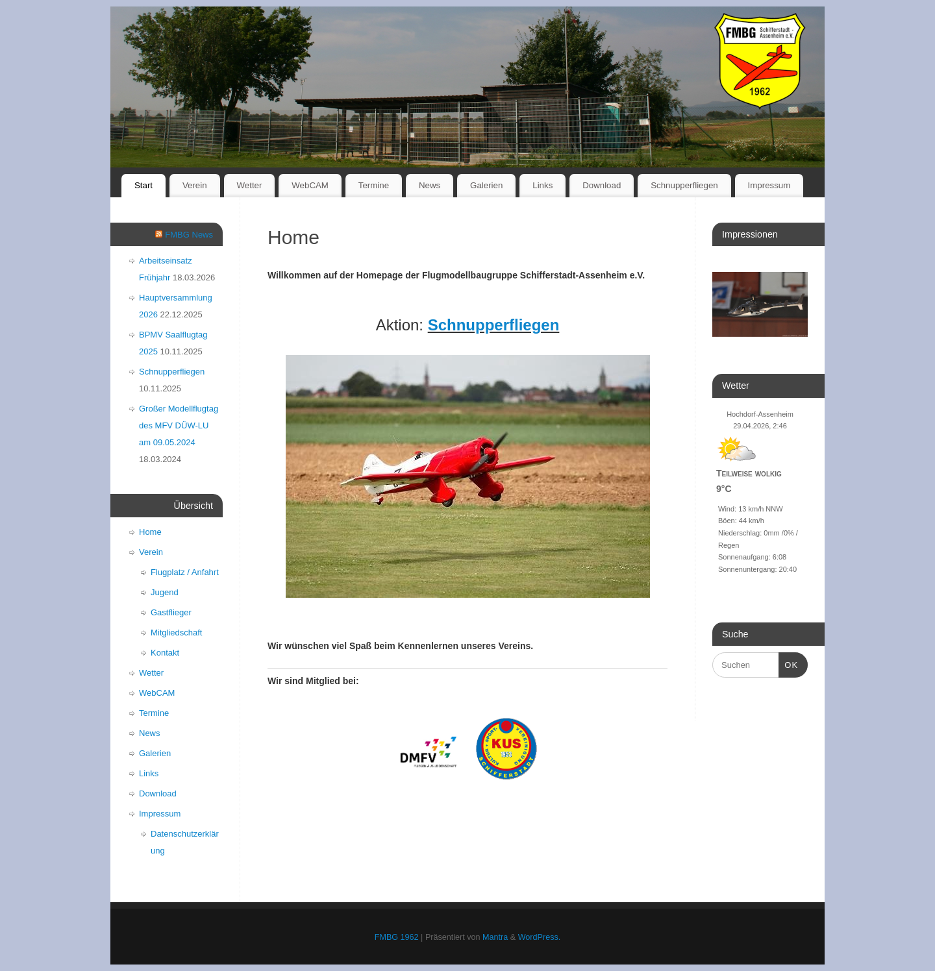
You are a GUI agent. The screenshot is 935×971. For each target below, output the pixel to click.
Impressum (769, 185)
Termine (373, 185)
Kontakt (165, 653)
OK (789, 664)
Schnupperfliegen (684, 185)
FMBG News (189, 235)
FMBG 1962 (397, 937)
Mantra (495, 937)
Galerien (486, 185)
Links (542, 185)
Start (143, 185)
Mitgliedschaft (176, 632)
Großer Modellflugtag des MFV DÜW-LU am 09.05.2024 (178, 425)
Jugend (165, 592)
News (429, 185)
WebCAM (310, 185)
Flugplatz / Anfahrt (185, 572)
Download (601, 185)
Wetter (249, 185)
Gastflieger (171, 612)
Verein (194, 185)
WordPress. (539, 937)
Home (150, 532)
